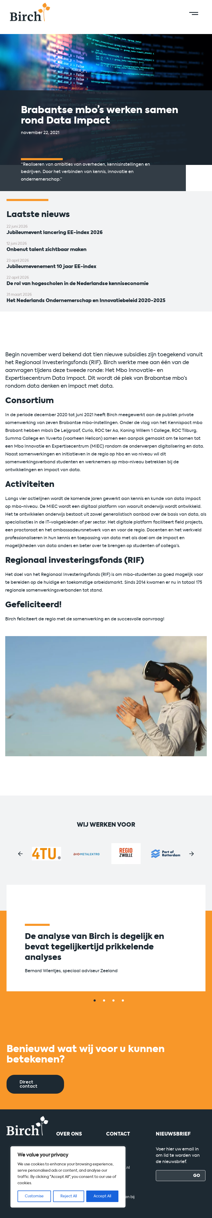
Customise (34, 1196)
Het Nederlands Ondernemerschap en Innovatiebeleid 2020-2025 (86, 300)
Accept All (102, 1196)
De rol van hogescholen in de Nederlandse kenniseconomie (77, 283)
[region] (67, 1177)
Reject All (68, 1196)
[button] (20, 853)
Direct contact (28, 1084)
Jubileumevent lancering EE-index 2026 (55, 232)
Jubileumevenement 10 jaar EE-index (51, 266)
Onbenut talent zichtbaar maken (47, 249)
